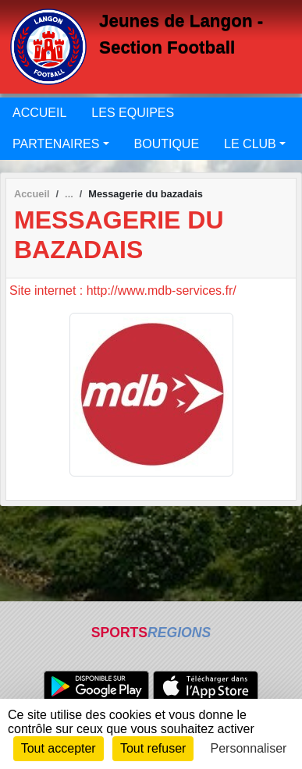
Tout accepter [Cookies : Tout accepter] (58, 748)
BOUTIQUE (167, 144)
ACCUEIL (39, 112)
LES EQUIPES (132, 112)
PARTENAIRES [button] (55, 144)
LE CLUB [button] (250, 144)
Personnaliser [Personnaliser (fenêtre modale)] (249, 748)
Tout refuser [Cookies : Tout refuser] (153, 748)
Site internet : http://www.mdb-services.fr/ (122, 290)
